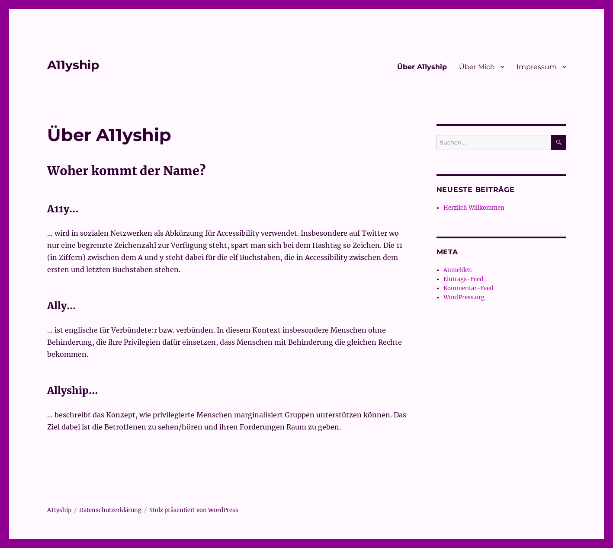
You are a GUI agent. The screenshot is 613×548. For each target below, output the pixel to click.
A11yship (73, 65)
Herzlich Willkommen (473, 208)
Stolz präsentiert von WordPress (193, 510)
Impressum (537, 67)
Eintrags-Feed (463, 279)
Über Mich (477, 67)
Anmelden (457, 270)
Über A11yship (422, 67)
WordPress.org (464, 297)
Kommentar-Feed (468, 288)
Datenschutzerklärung (110, 510)
